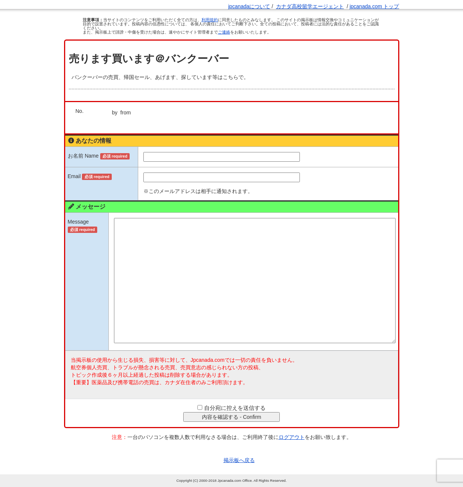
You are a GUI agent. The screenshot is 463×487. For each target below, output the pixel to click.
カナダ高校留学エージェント (310, 6)
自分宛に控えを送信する (235, 408)
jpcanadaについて (249, 6)
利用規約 (210, 20)
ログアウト (292, 437)
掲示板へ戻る (239, 460)
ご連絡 (224, 32)
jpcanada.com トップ (374, 6)
